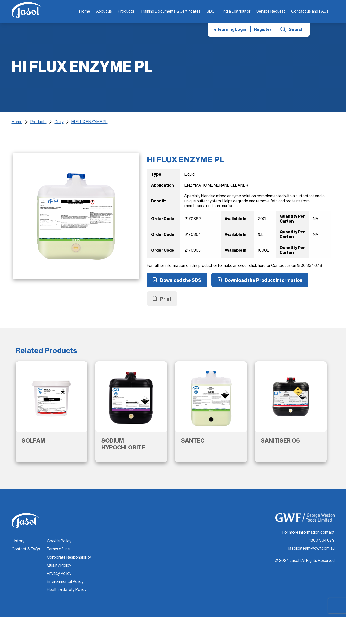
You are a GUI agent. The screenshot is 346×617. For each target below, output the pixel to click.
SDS (211, 11)
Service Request (270, 11)
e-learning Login (230, 30)
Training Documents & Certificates (170, 11)
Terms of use (58, 549)
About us (104, 11)
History (18, 541)
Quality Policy (59, 565)
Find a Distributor (235, 11)
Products (126, 11)
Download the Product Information (263, 280)
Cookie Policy (59, 541)
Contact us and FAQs (310, 11)
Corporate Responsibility (69, 557)
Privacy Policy (59, 573)
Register (262, 30)
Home (84, 11)
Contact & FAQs (26, 549)
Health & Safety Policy (66, 590)
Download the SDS (180, 280)
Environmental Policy (65, 582)
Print (165, 299)
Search (296, 30)
